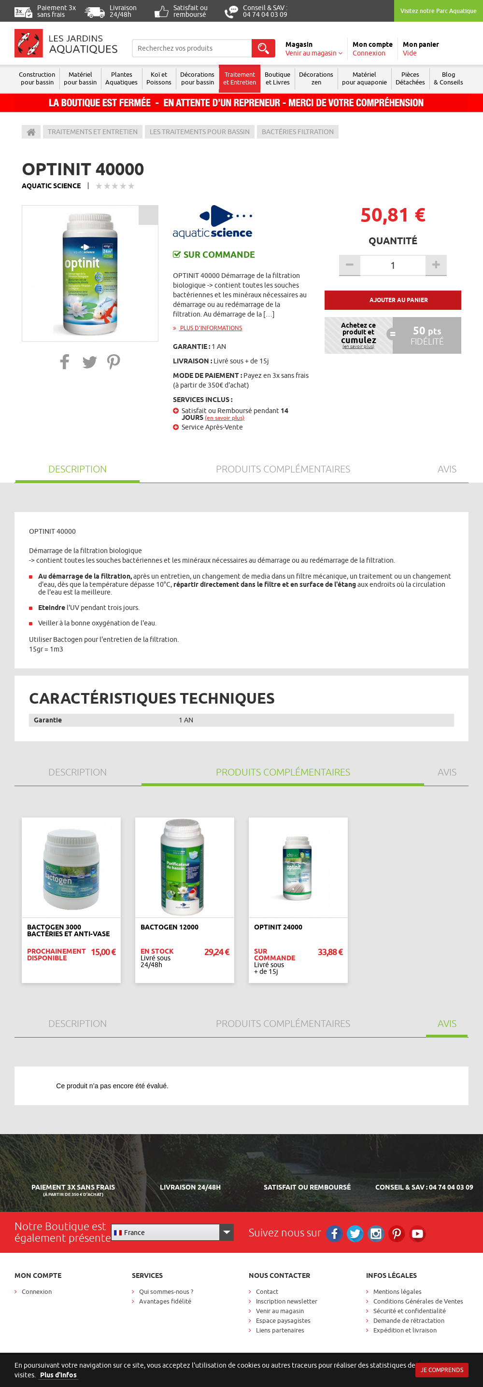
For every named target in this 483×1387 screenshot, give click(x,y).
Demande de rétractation (408, 1320)
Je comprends (442, 1370)
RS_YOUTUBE (417, 1233)
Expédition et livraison (405, 1330)
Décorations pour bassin (197, 78)
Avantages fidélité (165, 1301)
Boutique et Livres (277, 78)
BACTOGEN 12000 (170, 927)
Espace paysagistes (283, 1320)
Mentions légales (397, 1291)
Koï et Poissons (158, 78)
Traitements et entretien (93, 132)
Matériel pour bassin (80, 78)
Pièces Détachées (410, 78)
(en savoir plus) (224, 418)
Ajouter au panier (398, 300)
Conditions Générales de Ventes (418, 1301)
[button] (65, 362)
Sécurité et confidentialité (409, 1310)
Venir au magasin (280, 1310)
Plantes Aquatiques (121, 78)
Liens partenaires (280, 1330)
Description (77, 468)
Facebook (334, 1233)
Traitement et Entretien (239, 78)
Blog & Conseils (448, 78)
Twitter (355, 1233)
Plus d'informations (207, 328)
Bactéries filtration (298, 132)
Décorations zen (316, 78)
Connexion (37, 1291)
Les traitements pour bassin (200, 132)
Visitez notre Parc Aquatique (438, 11)
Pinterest (396, 1233)
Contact (267, 1291)
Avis (447, 468)
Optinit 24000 (278, 927)
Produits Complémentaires (283, 468)
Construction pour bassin (37, 78)
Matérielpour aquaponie (364, 78)
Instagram (376, 1233)
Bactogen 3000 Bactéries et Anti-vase (68, 930)
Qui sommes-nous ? (166, 1291)
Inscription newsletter (286, 1301)
